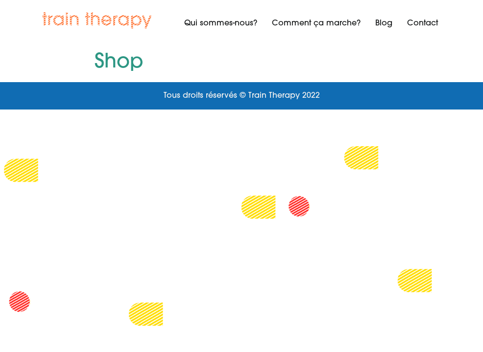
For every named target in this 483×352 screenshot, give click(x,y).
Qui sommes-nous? (220, 23)
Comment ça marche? (316, 23)
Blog (383, 23)
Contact (422, 23)
